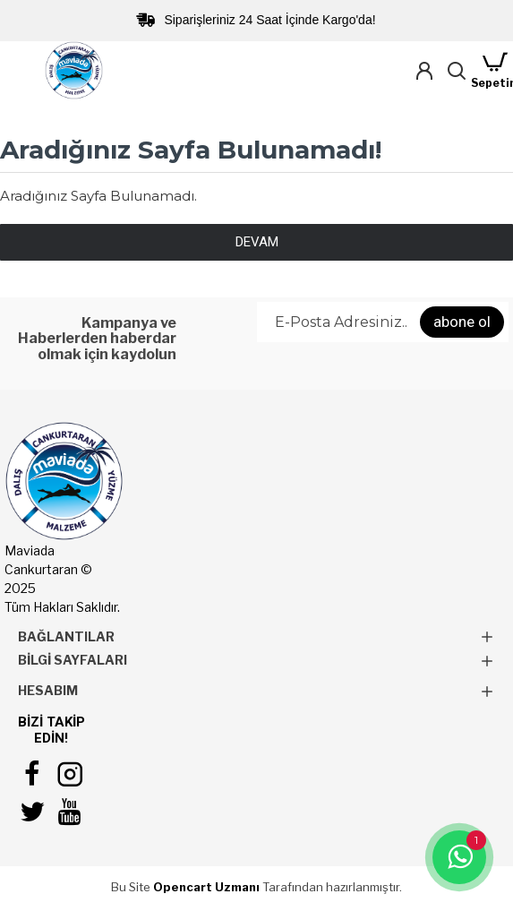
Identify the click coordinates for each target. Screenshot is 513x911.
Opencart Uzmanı (206, 887)
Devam (256, 242)
